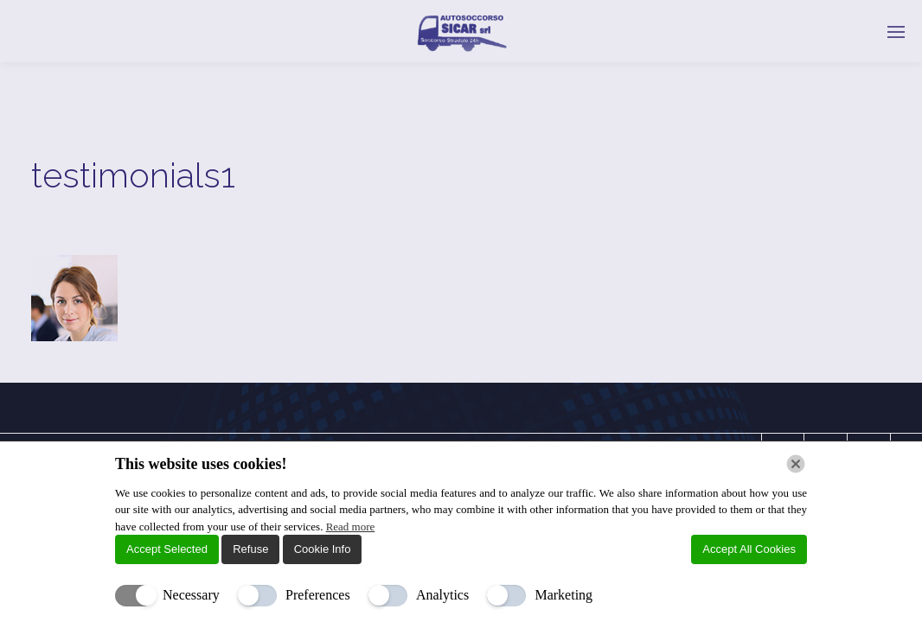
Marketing (563, 594)
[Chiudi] (795, 464)
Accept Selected (167, 549)
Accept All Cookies (749, 549)
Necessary (191, 594)
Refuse (250, 549)
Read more (350, 526)
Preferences (317, 594)
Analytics (442, 594)
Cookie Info (322, 549)
